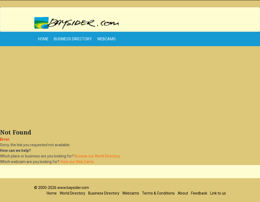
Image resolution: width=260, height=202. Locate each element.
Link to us (218, 193)
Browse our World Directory (97, 156)
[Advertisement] (130, 89)
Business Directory (73, 39)
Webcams (106, 39)
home (43, 39)
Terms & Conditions (158, 193)
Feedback (199, 193)
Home (52, 193)
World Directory (72, 193)
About (183, 193)
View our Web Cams (77, 162)
